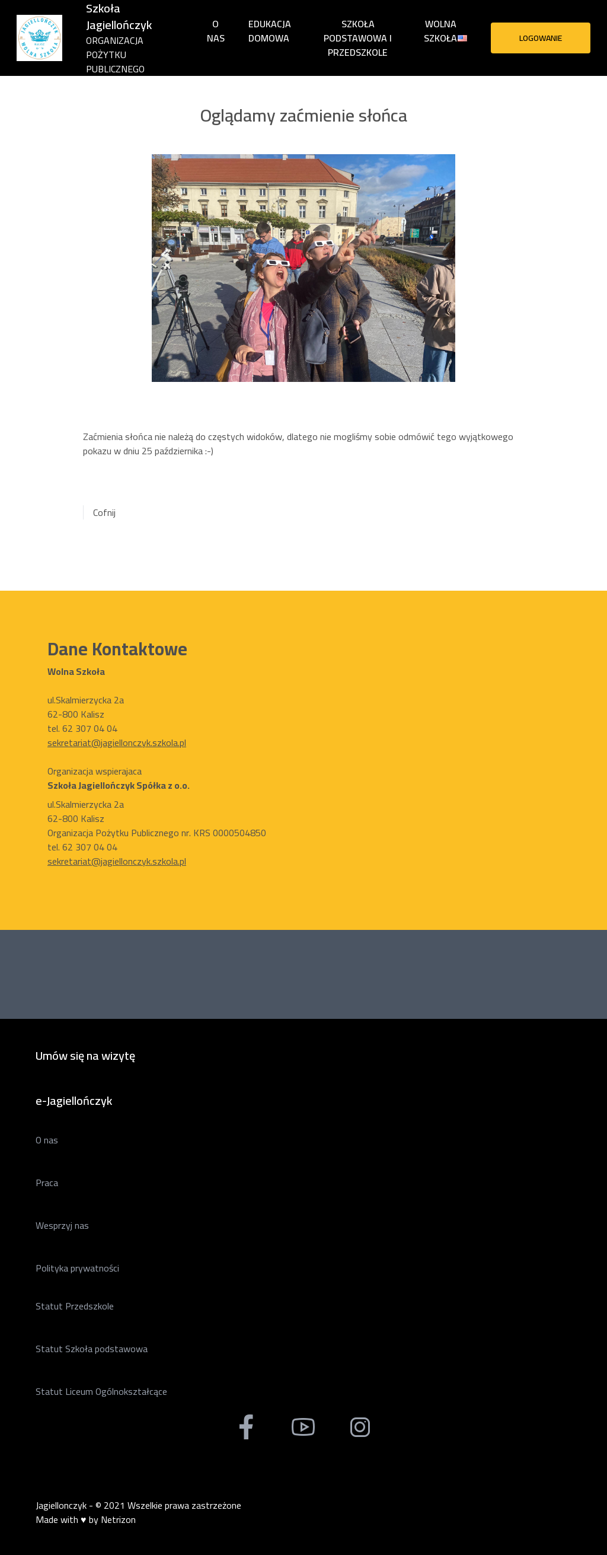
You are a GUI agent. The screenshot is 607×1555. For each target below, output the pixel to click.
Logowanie (540, 38)
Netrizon (118, 1519)
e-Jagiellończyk (74, 1100)
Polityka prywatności (77, 1268)
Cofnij (104, 512)
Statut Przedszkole (75, 1306)
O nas (216, 31)
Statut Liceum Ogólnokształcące (101, 1391)
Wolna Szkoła (440, 31)
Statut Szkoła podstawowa (92, 1349)
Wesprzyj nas (62, 1225)
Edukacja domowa (269, 31)
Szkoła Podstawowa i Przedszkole (358, 38)
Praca (47, 1182)
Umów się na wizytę (85, 1055)
